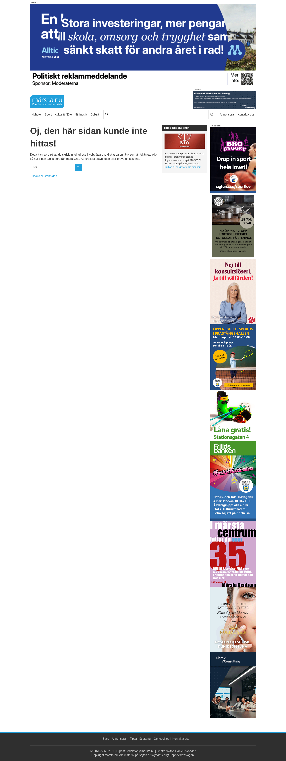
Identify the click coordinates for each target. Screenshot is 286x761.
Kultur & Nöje (63, 114)
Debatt (94, 114)
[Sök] (107, 114)
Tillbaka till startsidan (43, 176)
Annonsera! (227, 114)
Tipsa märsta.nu (140, 738)
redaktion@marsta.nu (140, 751)
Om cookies (161, 738)
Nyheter (37, 114)
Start (106, 738)
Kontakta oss (246, 114)
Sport (48, 114)
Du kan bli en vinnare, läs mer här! (183, 167)
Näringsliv (81, 114)
